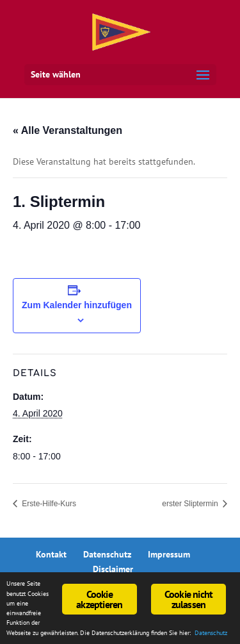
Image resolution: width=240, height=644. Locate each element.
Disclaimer (113, 569)
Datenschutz (107, 554)
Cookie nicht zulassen (188, 599)
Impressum (169, 554)
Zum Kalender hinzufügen (77, 305)
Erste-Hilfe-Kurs (48, 503)
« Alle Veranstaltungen (67, 130)
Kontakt (51, 554)
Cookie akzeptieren (99, 599)
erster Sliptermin (191, 503)
